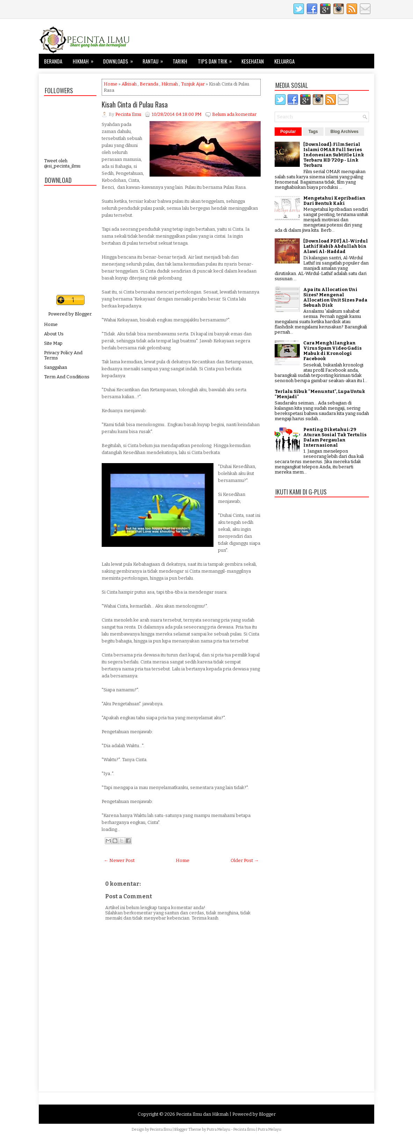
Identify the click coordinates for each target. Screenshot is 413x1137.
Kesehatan (252, 61)
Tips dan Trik (217, 59)
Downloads (120, 59)
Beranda (53, 61)
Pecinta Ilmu (161, 1129)
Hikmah (85, 59)
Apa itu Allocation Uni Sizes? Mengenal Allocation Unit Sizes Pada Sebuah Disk (335, 297)
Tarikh (180, 61)
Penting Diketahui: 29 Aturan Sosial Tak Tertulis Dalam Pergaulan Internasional (335, 437)
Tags (313, 131)
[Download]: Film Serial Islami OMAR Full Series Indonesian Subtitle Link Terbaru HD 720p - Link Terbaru (333, 155)
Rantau (155, 59)
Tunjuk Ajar (193, 84)
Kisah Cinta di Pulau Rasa (135, 104)
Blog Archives (344, 131)
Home (51, 324)
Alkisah (129, 84)
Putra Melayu (218, 1129)
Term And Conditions (66, 376)
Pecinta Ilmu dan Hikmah (202, 1114)
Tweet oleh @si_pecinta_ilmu (62, 163)
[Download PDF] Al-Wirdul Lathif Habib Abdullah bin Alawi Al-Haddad (335, 246)
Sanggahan (55, 367)
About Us (54, 333)
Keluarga (284, 61)
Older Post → (245, 860)
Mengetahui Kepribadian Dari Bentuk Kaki (334, 200)
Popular (288, 131)
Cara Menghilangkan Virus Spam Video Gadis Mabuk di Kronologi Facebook (332, 350)
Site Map (53, 343)
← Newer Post (119, 860)
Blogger (83, 314)
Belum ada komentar (234, 114)
